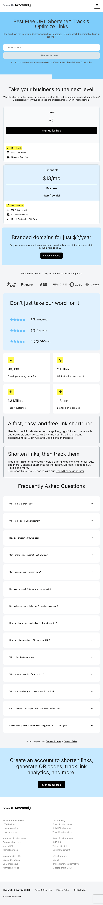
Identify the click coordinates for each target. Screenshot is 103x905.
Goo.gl (55, 860)
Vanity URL (8, 846)
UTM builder (9, 824)
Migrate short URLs (62, 867)
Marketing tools (10, 850)
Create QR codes (11, 860)
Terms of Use (59, 62)
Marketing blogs (11, 867)
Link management (61, 850)
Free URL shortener (62, 824)
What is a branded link (14, 820)
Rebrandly (57, 33)
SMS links (57, 842)
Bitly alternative (10, 864)
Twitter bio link (59, 846)
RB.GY (43, 434)
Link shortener (10, 832)
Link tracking (58, 820)
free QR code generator (70, 471)
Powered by (17, 5)
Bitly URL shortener (62, 828)
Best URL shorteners (62, 838)
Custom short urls (12, 842)
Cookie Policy (86, 62)
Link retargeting (10, 828)
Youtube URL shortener (14, 838)
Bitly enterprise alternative (65, 864)
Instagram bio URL (12, 856)
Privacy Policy (71, 62)
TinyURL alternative (62, 832)
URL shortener (59, 856)
